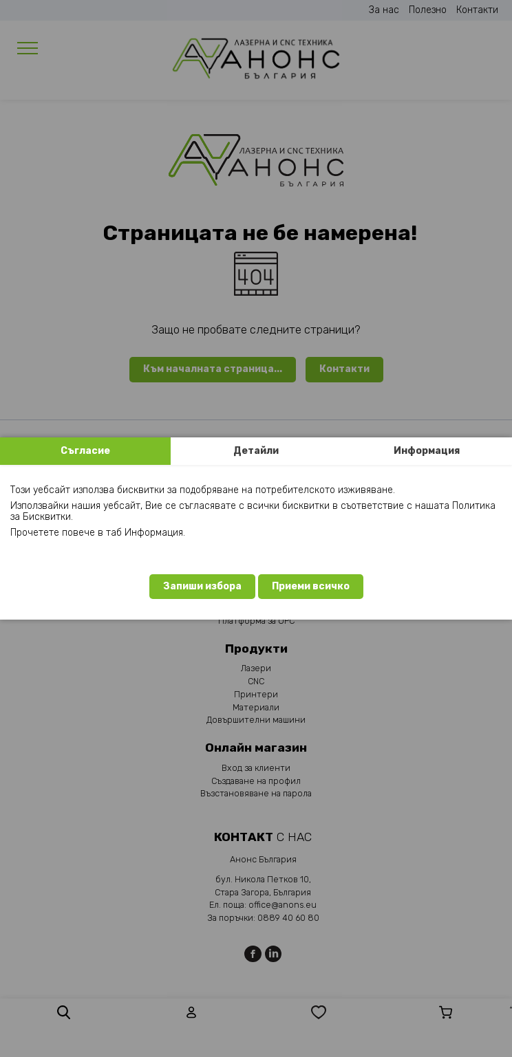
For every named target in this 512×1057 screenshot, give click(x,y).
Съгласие (85, 451)
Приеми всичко (311, 586)
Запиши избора (202, 586)
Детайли (256, 451)
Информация (427, 451)
